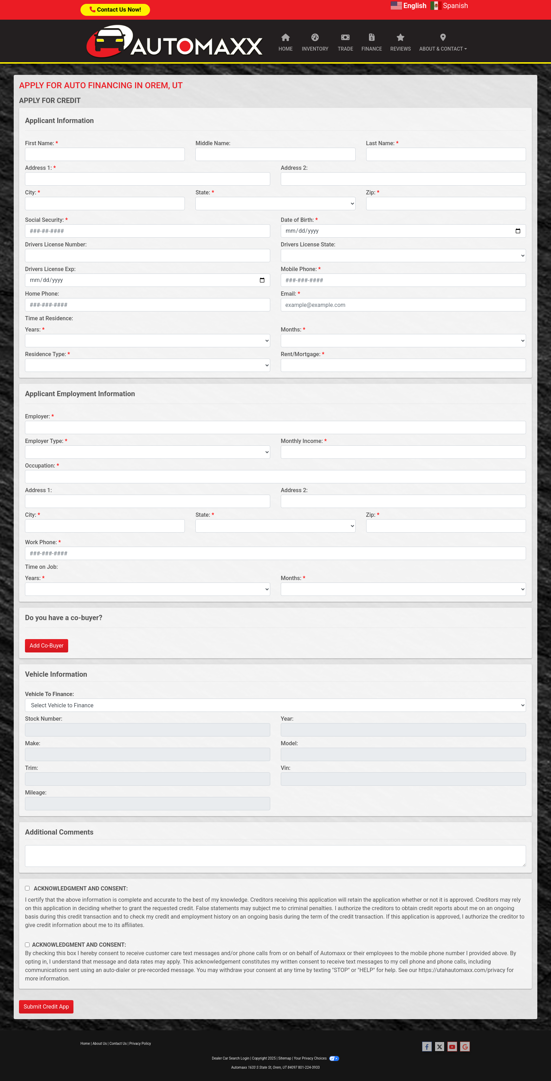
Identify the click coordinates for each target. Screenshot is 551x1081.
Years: (33, 329)
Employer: (37, 416)
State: (202, 192)
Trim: (31, 768)
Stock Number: (43, 718)
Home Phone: (42, 293)
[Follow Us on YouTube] (452, 1047)
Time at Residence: (49, 318)
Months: (291, 329)
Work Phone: (41, 542)
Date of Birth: (297, 220)
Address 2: (294, 168)
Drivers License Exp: (50, 269)
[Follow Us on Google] (465, 1047)
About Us (99, 1043)
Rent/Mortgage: (300, 354)
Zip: (371, 192)
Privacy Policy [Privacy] (140, 1043)
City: (30, 192)
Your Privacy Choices (316, 1058)
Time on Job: (41, 567)
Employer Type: (44, 441)
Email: (288, 293)
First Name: (39, 143)
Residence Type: (45, 354)
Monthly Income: (302, 441)
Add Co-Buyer (47, 645)
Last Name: (380, 143)
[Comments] (275, 856)
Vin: (286, 768)
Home (85, 1043)
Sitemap (284, 1058)
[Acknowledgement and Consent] (27, 888)
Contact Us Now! (115, 9)
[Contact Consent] (27, 944)
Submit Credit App (46, 1006)
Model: (289, 743)
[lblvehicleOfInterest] (275, 705)
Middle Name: (212, 143)
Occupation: (40, 465)
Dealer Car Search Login (230, 1058)
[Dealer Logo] (174, 40)
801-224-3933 (309, 1067)
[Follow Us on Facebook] (427, 1047)
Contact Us (118, 1043)
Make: (32, 743)
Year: (287, 718)
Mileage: (35, 792)
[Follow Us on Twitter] (440, 1047)
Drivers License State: (308, 244)
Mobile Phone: (299, 269)
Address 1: (38, 168)
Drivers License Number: (55, 244)
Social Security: (44, 220)
